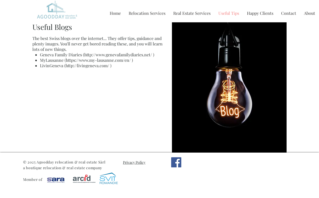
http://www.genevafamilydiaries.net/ (118, 54)
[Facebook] (176, 162)
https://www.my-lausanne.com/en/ (98, 60)
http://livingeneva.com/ (87, 65)
